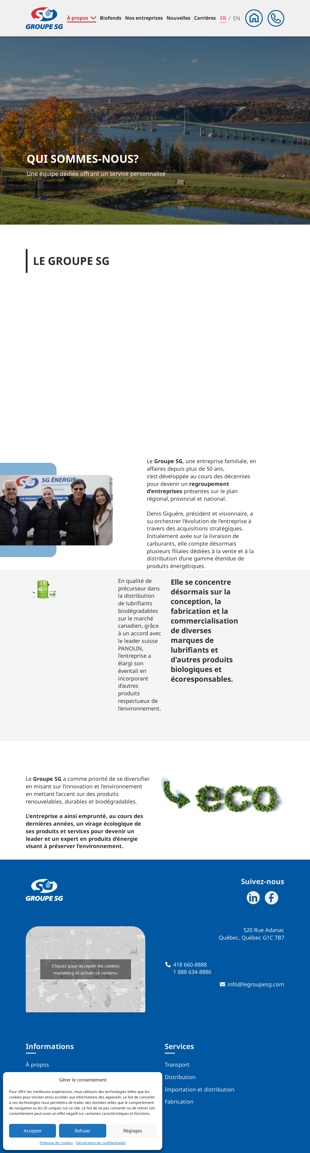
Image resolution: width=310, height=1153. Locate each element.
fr (223, 18)
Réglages (132, 1131)
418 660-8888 (190, 964)
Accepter (33, 1131)
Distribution (180, 1077)
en (236, 18)
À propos (37, 1064)
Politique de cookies (56, 1143)
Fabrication (179, 1101)
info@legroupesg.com (256, 984)
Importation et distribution (199, 1089)
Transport (177, 1064)
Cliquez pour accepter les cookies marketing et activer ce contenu (86, 969)
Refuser (83, 1131)
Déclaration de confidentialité (101, 1143)
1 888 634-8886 (192, 971)
